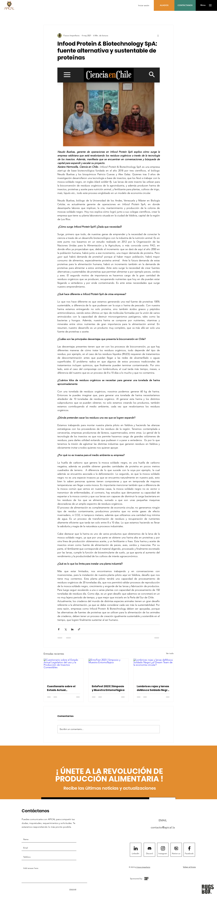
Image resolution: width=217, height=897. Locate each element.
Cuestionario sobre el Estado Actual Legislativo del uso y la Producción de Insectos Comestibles (62, 688)
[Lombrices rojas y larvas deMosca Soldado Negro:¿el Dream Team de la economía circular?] (153, 670)
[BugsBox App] (146, 878)
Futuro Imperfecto (143, 867)
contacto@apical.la (163, 827)
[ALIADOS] (164, 5)
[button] (202, 5)
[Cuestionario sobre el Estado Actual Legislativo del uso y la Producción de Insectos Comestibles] (64, 670)
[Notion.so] (176, 853)
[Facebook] (189, 853)
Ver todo (170, 653)
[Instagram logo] (163, 848)
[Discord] (149, 853)
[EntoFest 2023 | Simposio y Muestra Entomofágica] (108, 670)
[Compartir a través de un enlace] (79, 629)
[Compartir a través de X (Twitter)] (65, 629)
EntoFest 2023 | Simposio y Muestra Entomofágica (108, 688)
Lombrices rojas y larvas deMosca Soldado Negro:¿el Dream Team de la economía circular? (153, 688)
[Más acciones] (158, 35)
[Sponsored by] (136, 878)
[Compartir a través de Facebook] (58, 629)
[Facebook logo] (189, 848)
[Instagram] (162, 853)
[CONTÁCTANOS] (185, 5)
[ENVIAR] (72, 890)
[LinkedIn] (135, 853)
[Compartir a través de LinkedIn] (72, 629)
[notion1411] (176, 848)
